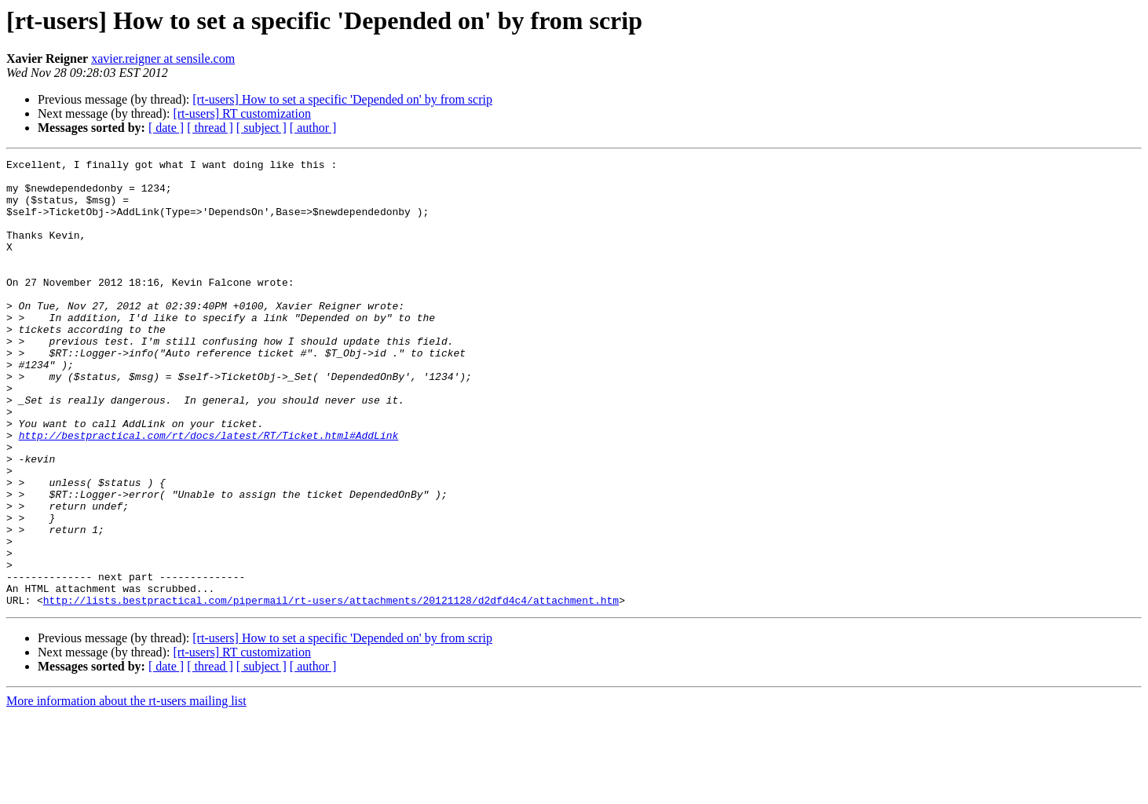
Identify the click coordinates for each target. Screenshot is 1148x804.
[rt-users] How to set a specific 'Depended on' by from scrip (342, 99)
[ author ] (313, 127)
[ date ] (166, 127)
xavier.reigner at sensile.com (163, 58)
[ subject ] (261, 127)
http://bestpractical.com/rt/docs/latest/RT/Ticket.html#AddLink (209, 491)
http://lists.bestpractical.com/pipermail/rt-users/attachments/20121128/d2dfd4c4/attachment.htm (331, 689)
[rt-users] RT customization (242, 113)
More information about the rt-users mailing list (126, 790)
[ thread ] (210, 127)
